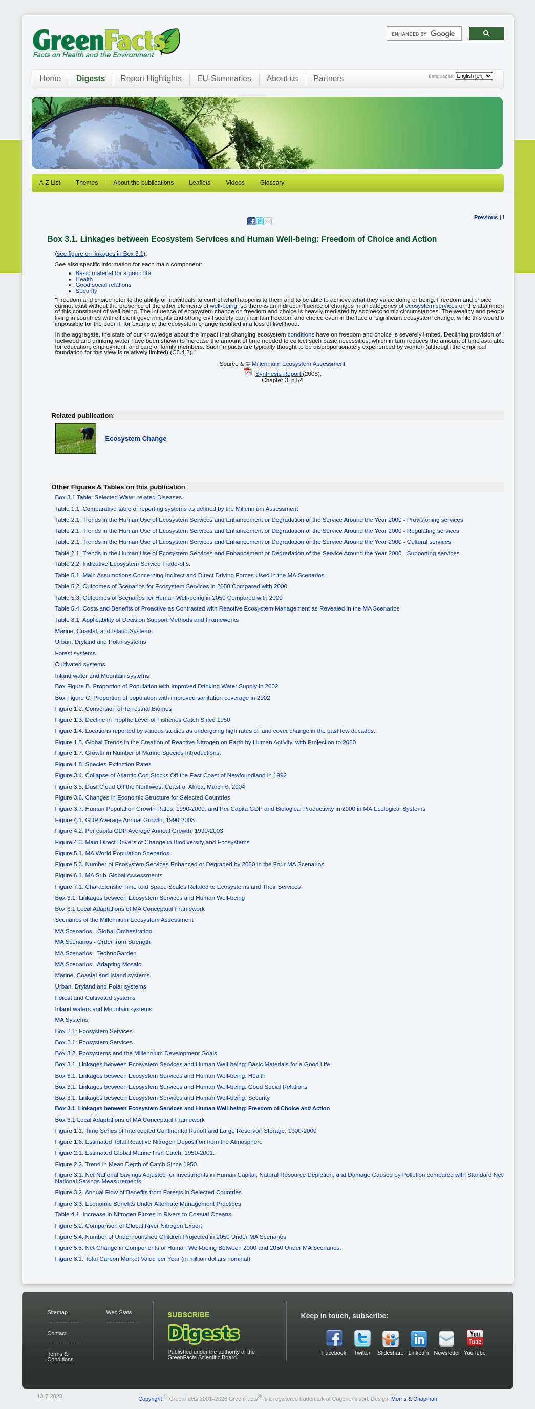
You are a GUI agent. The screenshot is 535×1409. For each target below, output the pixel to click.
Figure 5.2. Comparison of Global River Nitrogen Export (128, 1225)
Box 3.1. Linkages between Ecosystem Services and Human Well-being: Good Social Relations (181, 1086)
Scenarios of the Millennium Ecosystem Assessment (124, 919)
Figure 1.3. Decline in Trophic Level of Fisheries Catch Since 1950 (142, 719)
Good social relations (104, 284)
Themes (87, 182)
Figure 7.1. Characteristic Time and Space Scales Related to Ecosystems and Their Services (178, 886)
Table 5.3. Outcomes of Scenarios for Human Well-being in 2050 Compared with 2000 (169, 597)
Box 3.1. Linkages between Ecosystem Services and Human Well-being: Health (160, 1075)
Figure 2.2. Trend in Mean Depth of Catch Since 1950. (127, 1164)
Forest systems (75, 652)
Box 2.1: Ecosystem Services (94, 1030)
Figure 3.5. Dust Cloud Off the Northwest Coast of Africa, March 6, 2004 (150, 786)
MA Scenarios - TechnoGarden (96, 953)
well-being (223, 305)
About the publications (143, 182)
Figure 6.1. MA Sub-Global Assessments (109, 875)
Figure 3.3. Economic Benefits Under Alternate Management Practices (148, 1203)
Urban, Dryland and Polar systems (100, 641)
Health (84, 279)
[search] (423, 33)
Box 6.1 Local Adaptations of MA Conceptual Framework (130, 908)
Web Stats (119, 1312)
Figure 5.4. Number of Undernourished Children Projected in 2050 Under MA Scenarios (171, 1236)
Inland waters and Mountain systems (104, 1008)
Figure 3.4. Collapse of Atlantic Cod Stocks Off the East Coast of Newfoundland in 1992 (171, 775)
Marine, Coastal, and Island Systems (104, 630)
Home (50, 78)
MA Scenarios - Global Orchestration (104, 931)
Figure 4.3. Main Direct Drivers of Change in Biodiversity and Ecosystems (152, 841)
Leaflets (199, 182)
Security (86, 290)
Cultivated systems (80, 664)
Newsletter (447, 1353)
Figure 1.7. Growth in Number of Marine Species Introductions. (138, 752)
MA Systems (72, 1019)
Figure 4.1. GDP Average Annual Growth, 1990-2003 (125, 819)
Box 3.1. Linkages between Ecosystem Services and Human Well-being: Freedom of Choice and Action (192, 1108)
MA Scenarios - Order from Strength (103, 941)
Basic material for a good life (113, 272)
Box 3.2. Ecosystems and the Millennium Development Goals (136, 1052)
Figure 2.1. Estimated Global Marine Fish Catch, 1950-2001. (135, 1152)
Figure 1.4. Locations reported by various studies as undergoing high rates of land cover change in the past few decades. (215, 730)
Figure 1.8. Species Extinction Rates (103, 764)
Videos (235, 182)
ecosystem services (431, 305)
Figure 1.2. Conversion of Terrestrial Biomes (113, 708)
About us (282, 78)
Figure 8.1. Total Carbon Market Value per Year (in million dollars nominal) (153, 1258)
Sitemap (58, 1312)
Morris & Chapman (414, 1398)
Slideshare (390, 1353)
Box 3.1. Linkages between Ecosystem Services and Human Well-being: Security (162, 1097)
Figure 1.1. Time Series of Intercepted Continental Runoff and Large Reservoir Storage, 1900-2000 (186, 1130)
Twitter (362, 1353)
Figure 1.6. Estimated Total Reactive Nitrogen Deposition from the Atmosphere (159, 1141)
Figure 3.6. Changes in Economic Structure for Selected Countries (142, 797)
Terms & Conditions (61, 1356)
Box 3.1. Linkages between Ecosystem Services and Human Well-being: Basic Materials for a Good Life (192, 1064)
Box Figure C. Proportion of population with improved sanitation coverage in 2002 (162, 697)
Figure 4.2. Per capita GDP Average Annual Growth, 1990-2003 (139, 830)
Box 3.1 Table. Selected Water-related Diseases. (119, 497)
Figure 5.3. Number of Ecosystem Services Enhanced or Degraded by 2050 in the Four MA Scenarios (190, 863)
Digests (90, 78)
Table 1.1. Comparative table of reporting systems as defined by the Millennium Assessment (176, 508)
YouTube (474, 1353)
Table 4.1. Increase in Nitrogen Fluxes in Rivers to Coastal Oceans (143, 1214)
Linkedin (418, 1353)
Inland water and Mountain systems (102, 675)
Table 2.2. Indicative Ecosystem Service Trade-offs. (123, 563)
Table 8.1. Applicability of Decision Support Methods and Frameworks (147, 619)
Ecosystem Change (136, 439)
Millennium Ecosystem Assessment (299, 363)
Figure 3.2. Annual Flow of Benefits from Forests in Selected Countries (148, 1192)
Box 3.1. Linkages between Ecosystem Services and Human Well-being (150, 897)
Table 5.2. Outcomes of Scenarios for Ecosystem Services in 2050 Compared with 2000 (171, 586)
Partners (328, 78)
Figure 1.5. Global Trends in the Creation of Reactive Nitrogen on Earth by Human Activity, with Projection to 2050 (205, 742)
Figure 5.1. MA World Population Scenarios (112, 853)
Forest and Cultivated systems (95, 997)
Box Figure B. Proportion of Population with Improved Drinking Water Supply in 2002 (167, 686)
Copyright (150, 1398)
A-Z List (49, 182)
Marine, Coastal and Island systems (102, 975)
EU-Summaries (224, 78)
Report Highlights (151, 78)
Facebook (334, 1353)
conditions (301, 334)
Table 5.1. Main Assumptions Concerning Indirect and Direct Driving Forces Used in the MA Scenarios (190, 575)
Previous (486, 217)
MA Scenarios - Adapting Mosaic (98, 964)
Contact (57, 1333)
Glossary (272, 182)
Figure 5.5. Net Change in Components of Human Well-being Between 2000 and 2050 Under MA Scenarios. (198, 1247)
